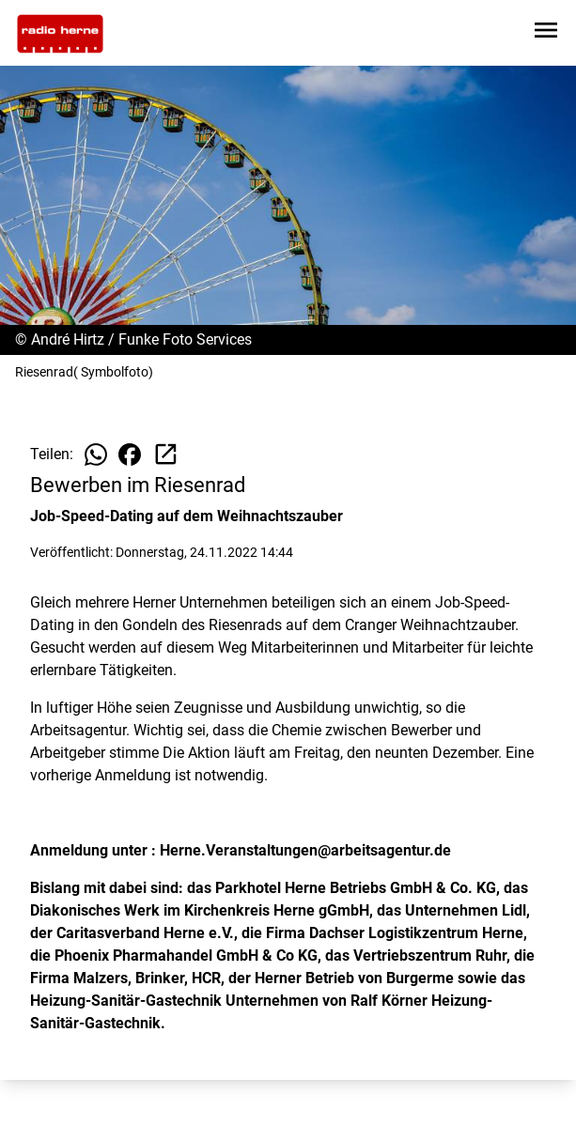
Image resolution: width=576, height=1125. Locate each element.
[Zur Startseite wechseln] (60, 34)
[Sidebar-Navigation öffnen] (546, 33)
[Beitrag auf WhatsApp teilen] (96, 454)
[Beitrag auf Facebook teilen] (129, 454)
